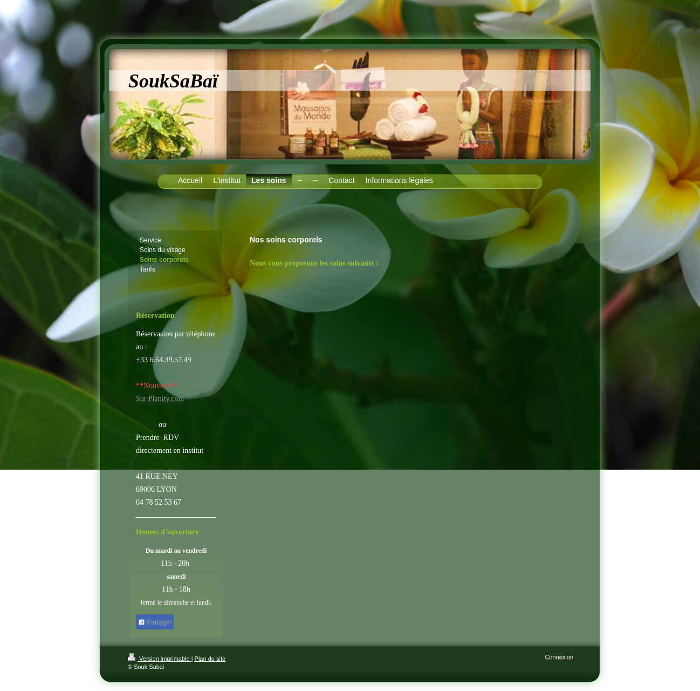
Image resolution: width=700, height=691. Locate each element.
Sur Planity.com (160, 399)
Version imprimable (159, 658)
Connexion (559, 657)
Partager (154, 622)
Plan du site (210, 658)
